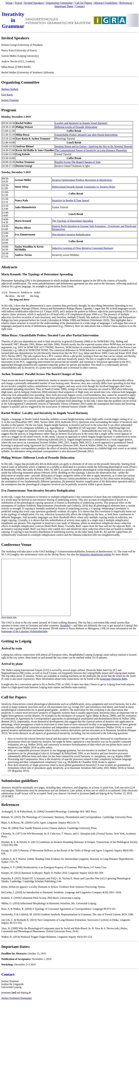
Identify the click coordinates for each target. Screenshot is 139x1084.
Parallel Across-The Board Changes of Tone (78, 162)
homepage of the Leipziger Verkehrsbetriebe (24, 631)
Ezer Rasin (7, 94)
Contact (80, 6)
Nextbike (65, 625)
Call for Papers (83, 3)
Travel (18, 3)
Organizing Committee (59, 3)
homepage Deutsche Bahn (113, 678)
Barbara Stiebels (9, 89)
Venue (9, 3)
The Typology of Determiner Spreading (72, 220)
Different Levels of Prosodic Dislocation (76, 127)
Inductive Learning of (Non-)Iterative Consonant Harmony (82, 248)
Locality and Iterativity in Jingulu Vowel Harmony (81, 123)
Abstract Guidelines (105, 3)
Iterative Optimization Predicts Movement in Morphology (82, 180)
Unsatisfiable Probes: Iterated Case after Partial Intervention (86, 134)
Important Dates (63, 6)
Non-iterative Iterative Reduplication (71, 234)
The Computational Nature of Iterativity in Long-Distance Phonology (91, 150)
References (125, 3)
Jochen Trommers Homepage (16, 998)
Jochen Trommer (10, 100)
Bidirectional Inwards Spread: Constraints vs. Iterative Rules (83, 186)
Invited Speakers (34, 3)
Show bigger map (9, 617)
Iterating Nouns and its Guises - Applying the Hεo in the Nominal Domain (93, 146)
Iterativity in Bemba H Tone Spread (70, 200)
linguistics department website (95, 554)
